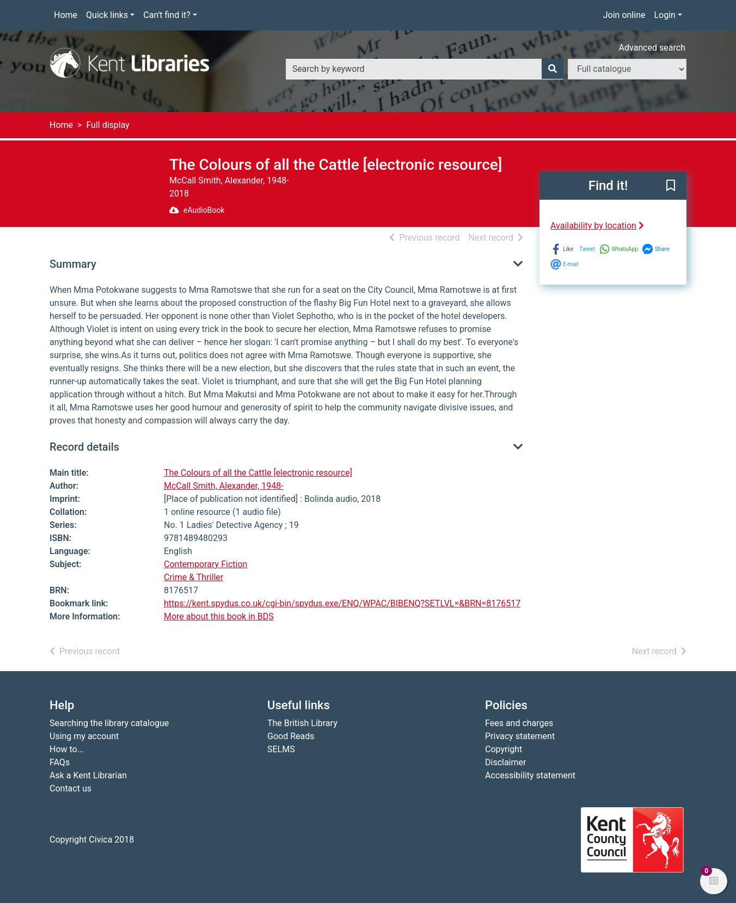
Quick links (107, 15)
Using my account (84, 736)
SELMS (281, 749)
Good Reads (290, 736)
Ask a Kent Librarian (88, 775)
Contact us (70, 788)
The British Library (302, 723)
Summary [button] (73, 264)
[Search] (552, 69)
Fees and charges (519, 723)
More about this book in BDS (219, 616)
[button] (671, 186)
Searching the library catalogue (109, 723)
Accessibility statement (530, 775)
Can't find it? (167, 15)
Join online (624, 15)
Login (664, 15)
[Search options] (627, 69)
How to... (67, 749)
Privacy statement (520, 736)
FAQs (60, 762)
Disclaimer (505, 762)
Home (65, 15)
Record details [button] (84, 446)
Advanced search (652, 47)
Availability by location (597, 225)
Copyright (503, 749)
